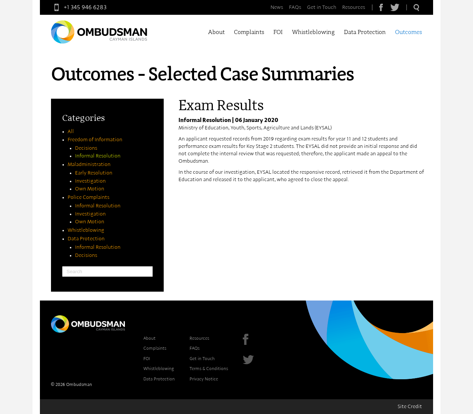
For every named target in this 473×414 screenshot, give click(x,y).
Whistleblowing (313, 32)
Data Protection (365, 32)
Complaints (249, 32)
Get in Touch (321, 7)
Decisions (86, 148)
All (71, 131)
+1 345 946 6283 (78, 7)
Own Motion (89, 188)
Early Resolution (93, 173)
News (276, 7)
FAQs (295, 7)
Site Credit (410, 406)
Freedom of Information (95, 139)
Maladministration (89, 164)
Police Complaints (88, 197)
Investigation (90, 181)
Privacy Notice (204, 379)
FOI (278, 32)
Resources (353, 7)
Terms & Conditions (209, 368)
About (216, 32)
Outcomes (408, 32)
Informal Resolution (97, 156)
